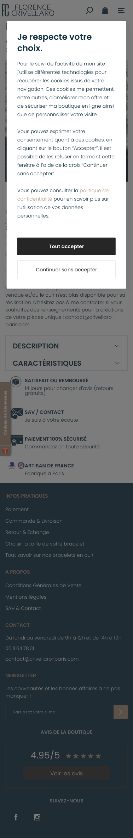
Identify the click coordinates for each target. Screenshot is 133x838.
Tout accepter (66, 246)
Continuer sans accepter (66, 269)
